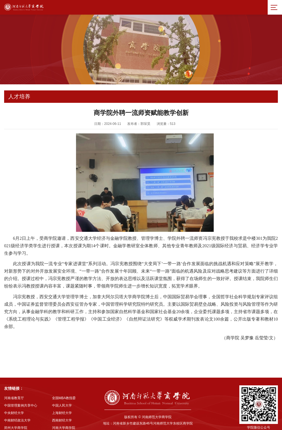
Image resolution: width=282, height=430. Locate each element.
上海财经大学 (62, 405)
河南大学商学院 (63, 420)
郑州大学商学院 (15, 420)
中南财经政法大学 (17, 413)
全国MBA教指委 (64, 390)
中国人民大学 (62, 398)
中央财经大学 (14, 405)
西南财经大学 (62, 413)
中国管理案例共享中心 (20, 398)
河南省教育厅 (14, 390)
